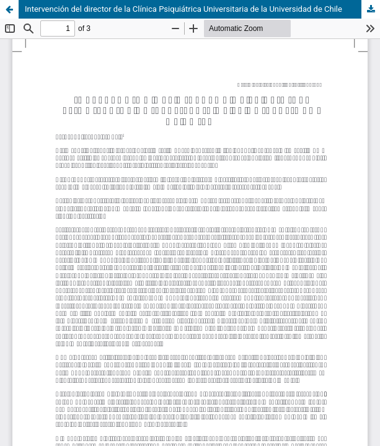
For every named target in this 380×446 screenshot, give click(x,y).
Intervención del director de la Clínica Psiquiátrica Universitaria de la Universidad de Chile (183, 9)
